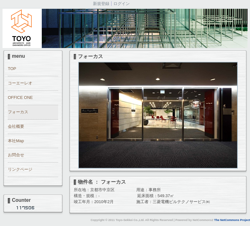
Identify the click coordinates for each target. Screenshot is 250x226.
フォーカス (18, 112)
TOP (12, 68)
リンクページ (20, 169)
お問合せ (16, 155)
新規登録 (101, 3)
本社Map (16, 140)
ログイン (121, 3)
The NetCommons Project (232, 220)
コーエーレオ (20, 83)
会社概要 (16, 126)
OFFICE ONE (20, 97)
